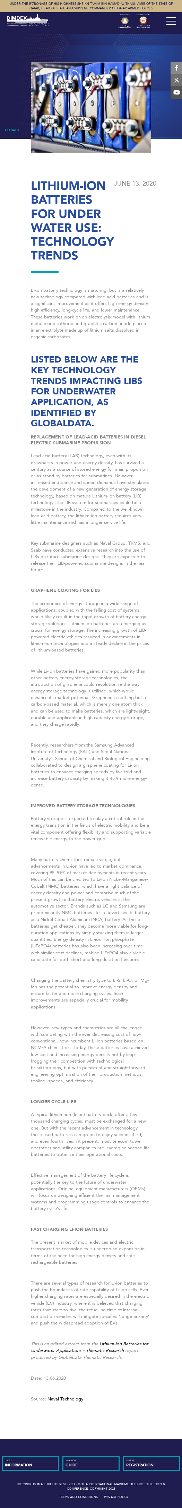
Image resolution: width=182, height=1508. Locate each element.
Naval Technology (65, 1399)
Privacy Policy (116, 1497)
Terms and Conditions (78, 1497)
